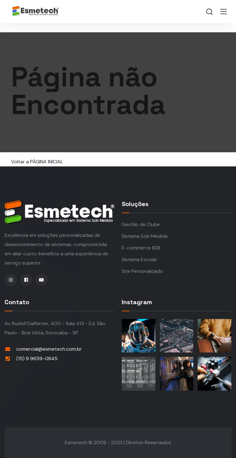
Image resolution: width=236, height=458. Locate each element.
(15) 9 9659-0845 (36, 358)
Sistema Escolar (139, 259)
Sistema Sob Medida (144, 236)
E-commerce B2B (141, 248)
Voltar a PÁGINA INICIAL (37, 161)
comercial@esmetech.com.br (49, 349)
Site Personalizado (142, 271)
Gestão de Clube (141, 224)
